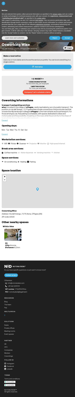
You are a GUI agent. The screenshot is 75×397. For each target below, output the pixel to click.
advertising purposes (43, 24)
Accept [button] (67, 38)
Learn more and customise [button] (14, 38)
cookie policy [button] (41, 18)
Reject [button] (55, 38)
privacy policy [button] (57, 14)
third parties (39, 20)
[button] (37, 189)
